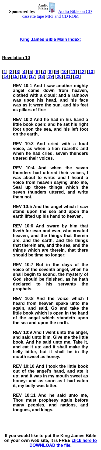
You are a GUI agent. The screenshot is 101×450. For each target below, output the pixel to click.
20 (59, 76)
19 (50, 76)
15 (14, 76)
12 (81, 71)
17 (32, 76)
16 (23, 76)
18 (41, 76)
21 (68, 76)
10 (64, 71)
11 (73, 71)
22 (77, 76)
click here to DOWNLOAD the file (63, 443)
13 (90, 71)
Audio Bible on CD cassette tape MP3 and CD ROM (57, 14)
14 (6, 76)
